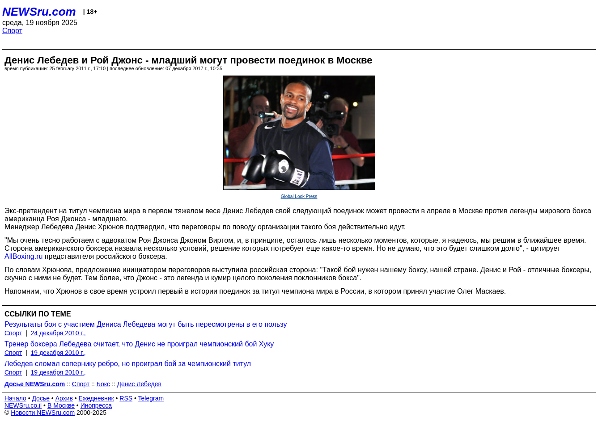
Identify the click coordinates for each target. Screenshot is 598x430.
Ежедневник (96, 398)
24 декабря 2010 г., (58, 333)
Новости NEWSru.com (43, 412)
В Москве (61, 405)
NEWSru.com (39, 11)
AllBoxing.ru (23, 256)
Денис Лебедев (139, 384)
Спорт (12, 30)
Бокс (103, 384)
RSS (125, 398)
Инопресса (96, 405)
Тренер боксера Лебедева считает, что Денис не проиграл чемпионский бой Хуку (139, 344)
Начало (15, 398)
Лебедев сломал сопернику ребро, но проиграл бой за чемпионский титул (127, 363)
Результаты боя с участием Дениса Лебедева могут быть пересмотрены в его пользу (145, 324)
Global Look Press (299, 196)
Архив (64, 398)
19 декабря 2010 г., (58, 352)
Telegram (151, 398)
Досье (41, 398)
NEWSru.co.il (23, 405)
